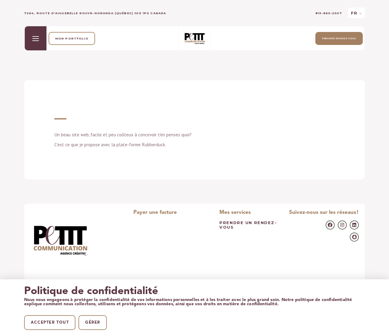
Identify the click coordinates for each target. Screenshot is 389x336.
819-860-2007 (328, 13)
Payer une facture (155, 212)
